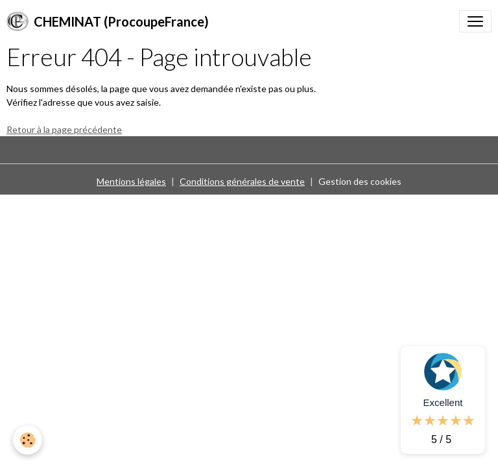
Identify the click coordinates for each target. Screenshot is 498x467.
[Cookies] (27, 440)
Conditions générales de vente (242, 181)
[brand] (107, 21)
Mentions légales (131, 181)
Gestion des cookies (359, 181)
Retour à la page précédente (64, 129)
